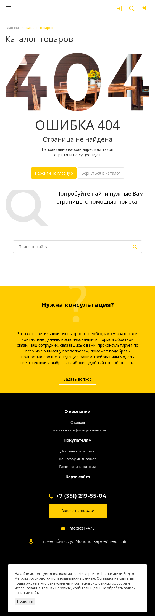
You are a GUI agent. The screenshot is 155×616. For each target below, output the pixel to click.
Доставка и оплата (77, 451)
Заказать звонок (77, 511)
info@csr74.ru (81, 528)
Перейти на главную (54, 173)
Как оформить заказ (77, 459)
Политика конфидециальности (78, 430)
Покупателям (77, 440)
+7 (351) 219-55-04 (81, 496)
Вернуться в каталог (100, 173)
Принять (25, 601)
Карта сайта (77, 477)
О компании (77, 411)
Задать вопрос (77, 379)
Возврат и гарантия (77, 466)
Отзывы (77, 422)
